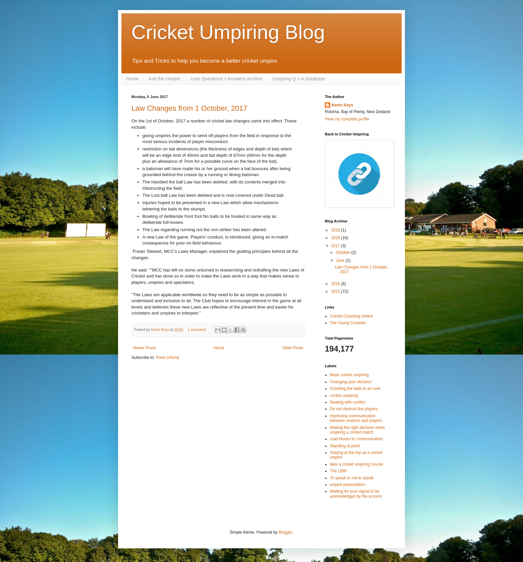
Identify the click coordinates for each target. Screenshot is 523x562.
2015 (336, 291)
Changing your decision (351, 382)
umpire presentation (347, 484)
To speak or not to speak (352, 478)
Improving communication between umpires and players (356, 418)
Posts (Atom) (167, 357)
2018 (336, 237)
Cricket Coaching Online (351, 316)
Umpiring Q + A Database (298, 78)
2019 (336, 230)
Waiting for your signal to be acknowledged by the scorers (356, 493)
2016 (336, 284)
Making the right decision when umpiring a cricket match (357, 430)
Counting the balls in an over (355, 388)
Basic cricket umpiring (349, 375)
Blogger (285, 532)
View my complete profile (347, 119)
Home (132, 78)
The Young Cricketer (348, 323)
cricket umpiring (344, 395)
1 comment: (197, 330)
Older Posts (292, 348)
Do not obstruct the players (354, 409)
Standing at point (345, 446)
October (343, 252)
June (341, 260)
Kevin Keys (342, 105)
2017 (336, 245)
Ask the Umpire (164, 78)
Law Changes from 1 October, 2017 (189, 108)
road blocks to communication (356, 439)
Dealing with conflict (347, 402)
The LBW (338, 471)
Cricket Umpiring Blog (228, 32)
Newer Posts (144, 348)
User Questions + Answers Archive (226, 78)
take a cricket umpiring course (356, 464)
